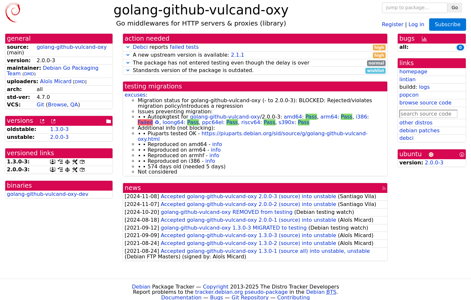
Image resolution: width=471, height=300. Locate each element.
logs (424, 87)
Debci (140, 47)
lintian (407, 79)
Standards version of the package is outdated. (255, 70)
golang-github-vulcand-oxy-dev (47, 194)
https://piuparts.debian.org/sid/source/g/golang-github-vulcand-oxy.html (253, 136)
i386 (361, 117)
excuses (135, 95)
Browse (57, 105)
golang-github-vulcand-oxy (72, 47)
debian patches (419, 130)
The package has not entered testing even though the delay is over (255, 63)
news (133, 188)
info (217, 144)
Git (40, 105)
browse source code (425, 103)
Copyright (215, 287)
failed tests (184, 47)
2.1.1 (237, 55)
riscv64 (250, 122)
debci (406, 138)
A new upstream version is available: (255, 55)
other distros (415, 123)
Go (455, 7)
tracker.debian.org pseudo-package (241, 292)
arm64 (329, 117)
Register (393, 24)
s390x (286, 122)
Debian (141, 287)
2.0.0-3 (59, 137)
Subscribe (448, 24)
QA (74, 105)
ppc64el (212, 122)
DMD (29, 73)
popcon (409, 95)
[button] (128, 47)
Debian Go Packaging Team (52, 71)
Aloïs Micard (55, 81)
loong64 (173, 122)
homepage (413, 71)
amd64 (293, 117)
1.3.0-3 (59, 129)
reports (255, 47)
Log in (416, 24)
